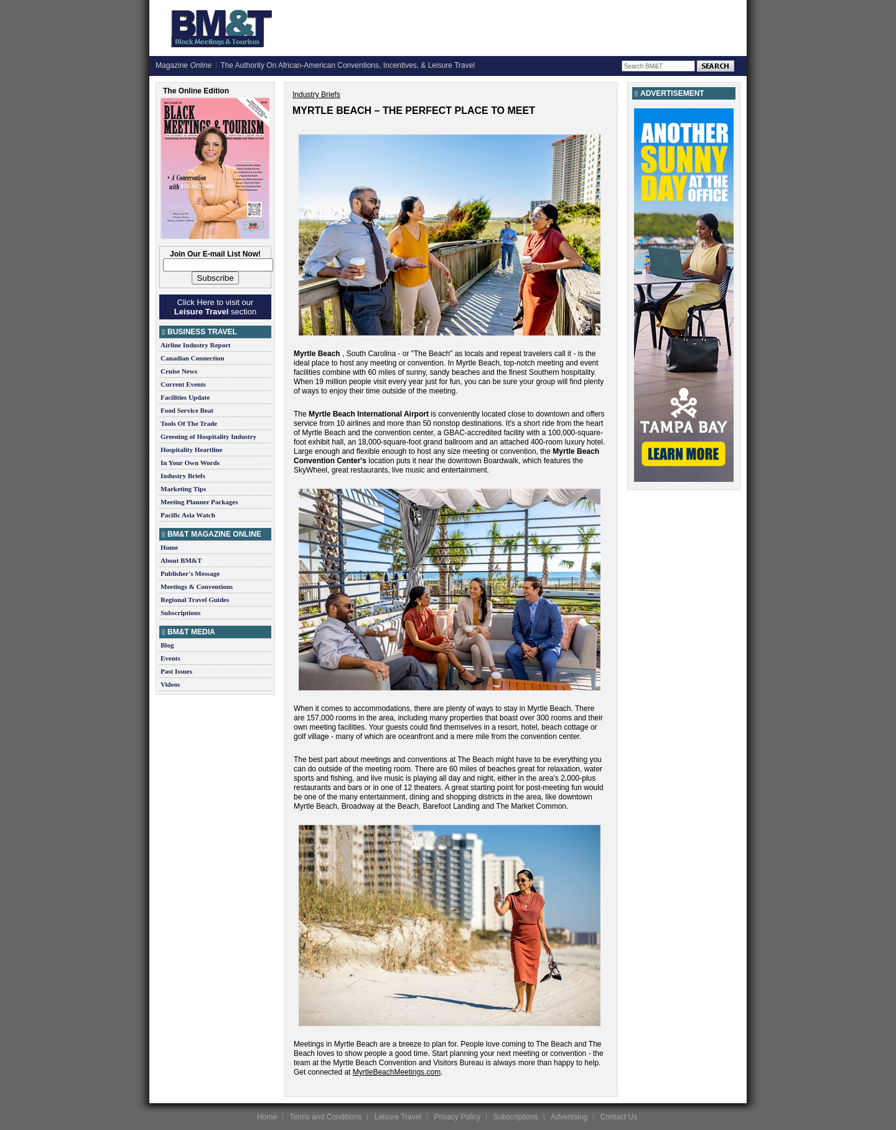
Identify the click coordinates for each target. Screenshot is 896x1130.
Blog (167, 645)
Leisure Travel (398, 1117)
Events (170, 658)
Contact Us (618, 1117)
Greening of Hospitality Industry (208, 436)
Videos (170, 684)
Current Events (183, 384)
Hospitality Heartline (191, 449)
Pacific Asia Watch (188, 515)
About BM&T (181, 560)
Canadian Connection (192, 358)
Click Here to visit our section (215, 307)
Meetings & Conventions (197, 586)
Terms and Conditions (325, 1117)
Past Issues (176, 671)
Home (169, 547)
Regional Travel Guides (195, 599)
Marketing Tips (183, 488)
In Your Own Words (190, 462)
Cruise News (179, 371)
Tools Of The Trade (189, 423)
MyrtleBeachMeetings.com (397, 1072)
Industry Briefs (183, 475)
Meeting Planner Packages (199, 502)
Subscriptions (180, 612)
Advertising (569, 1117)
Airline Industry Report (195, 345)
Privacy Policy (457, 1117)
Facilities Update (185, 397)
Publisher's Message (190, 573)
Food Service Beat (187, 410)
